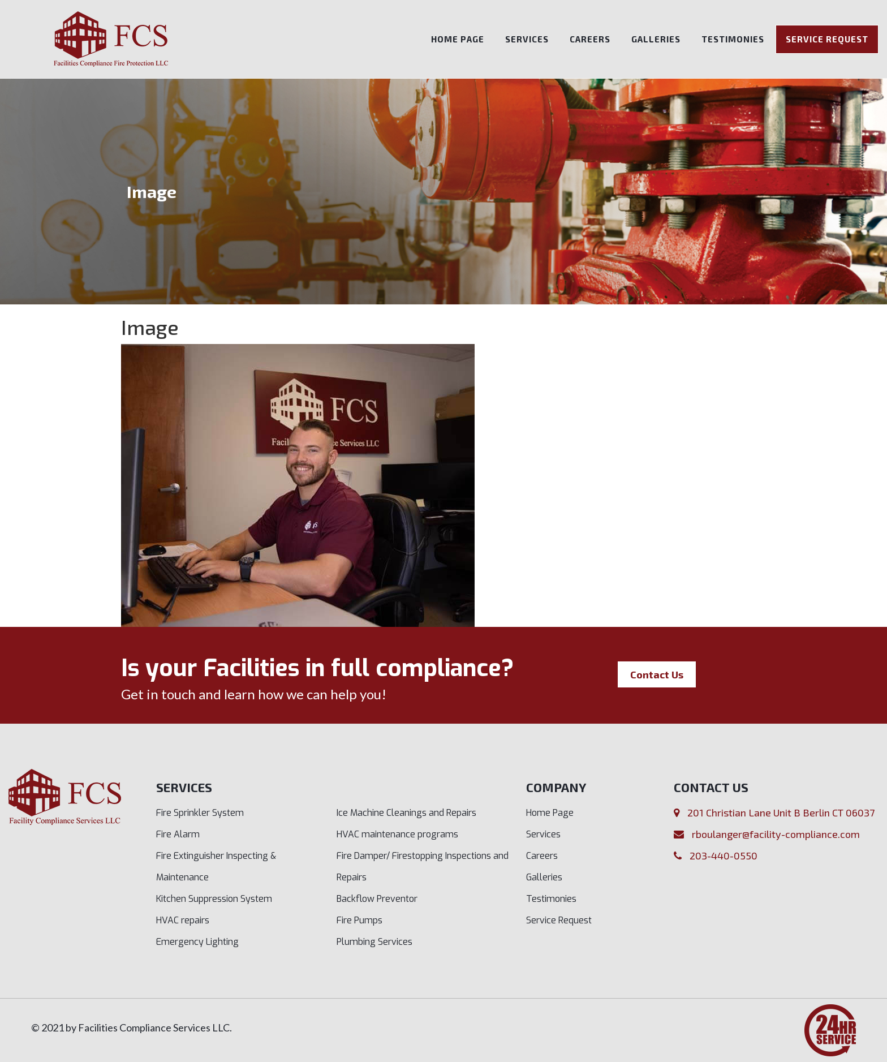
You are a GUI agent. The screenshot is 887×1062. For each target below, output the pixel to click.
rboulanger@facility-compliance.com (776, 834)
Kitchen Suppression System (214, 899)
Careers (590, 39)
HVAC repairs (182, 920)
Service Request (827, 39)
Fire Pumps (359, 920)
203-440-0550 (723, 855)
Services (527, 39)
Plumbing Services (374, 942)
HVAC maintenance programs (397, 834)
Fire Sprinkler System (200, 813)
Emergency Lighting (197, 942)
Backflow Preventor (377, 899)
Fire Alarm (178, 834)
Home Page (457, 39)
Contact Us (656, 674)
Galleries (656, 39)
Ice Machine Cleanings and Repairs (406, 813)
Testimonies (732, 39)
